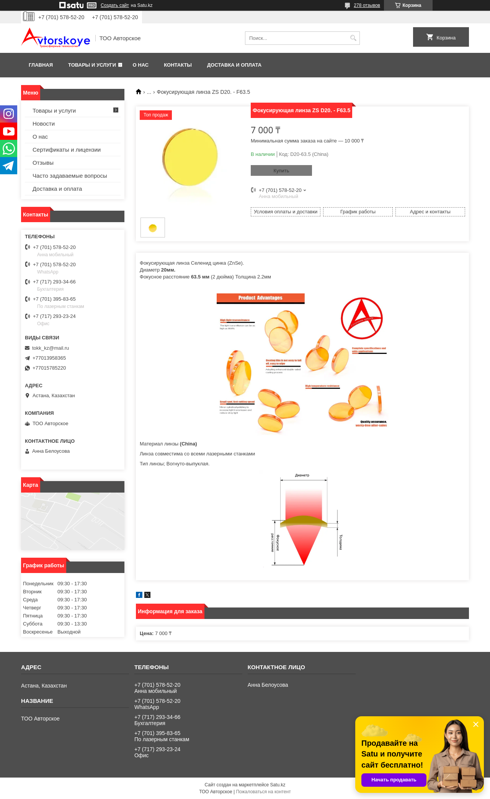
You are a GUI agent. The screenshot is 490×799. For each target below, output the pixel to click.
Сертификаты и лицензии (67, 149)
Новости (44, 123)
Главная (41, 65)
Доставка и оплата (234, 65)
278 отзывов (367, 5)
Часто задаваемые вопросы (70, 175)
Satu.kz (277, 785)
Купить (281, 171)
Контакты (178, 65)
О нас (141, 65)
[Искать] (353, 38)
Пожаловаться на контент (263, 791)
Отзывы (43, 162)
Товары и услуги (92, 65)
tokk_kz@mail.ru (50, 348)
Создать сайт (115, 5)
